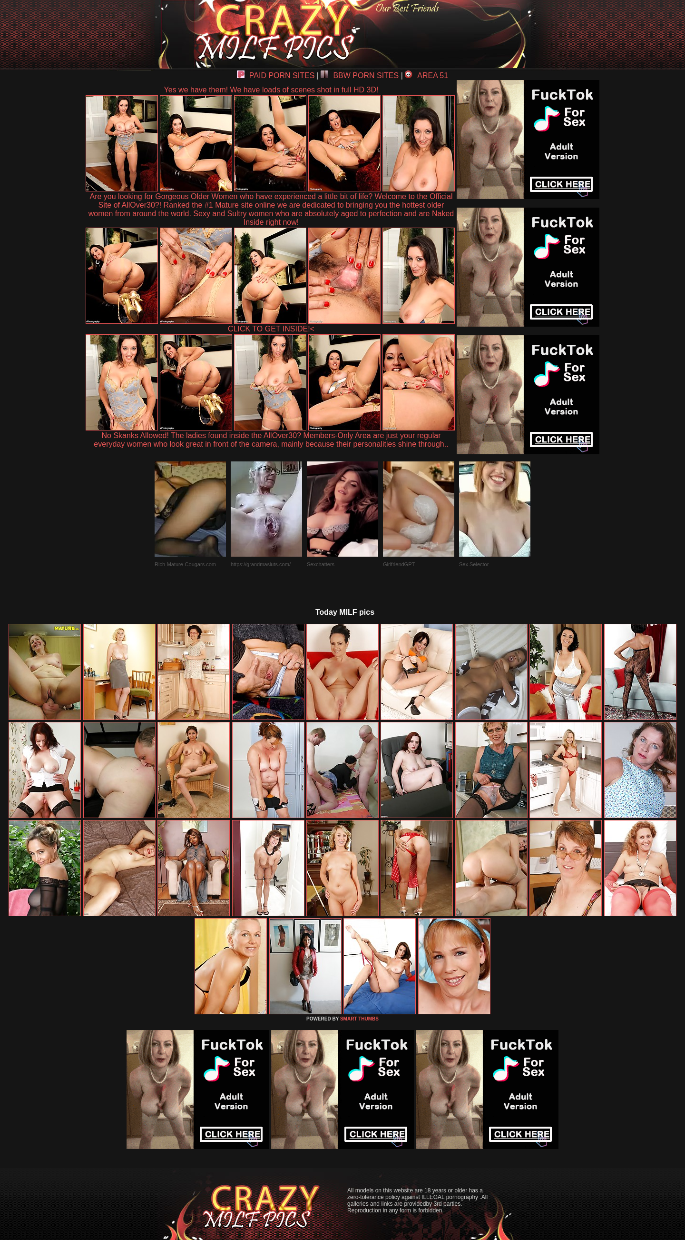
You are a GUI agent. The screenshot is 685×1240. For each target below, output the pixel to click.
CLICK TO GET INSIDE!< (271, 329)
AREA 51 (426, 75)
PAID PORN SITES (276, 75)
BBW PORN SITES (360, 75)
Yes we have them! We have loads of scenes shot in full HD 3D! (271, 90)
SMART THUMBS (359, 1018)
